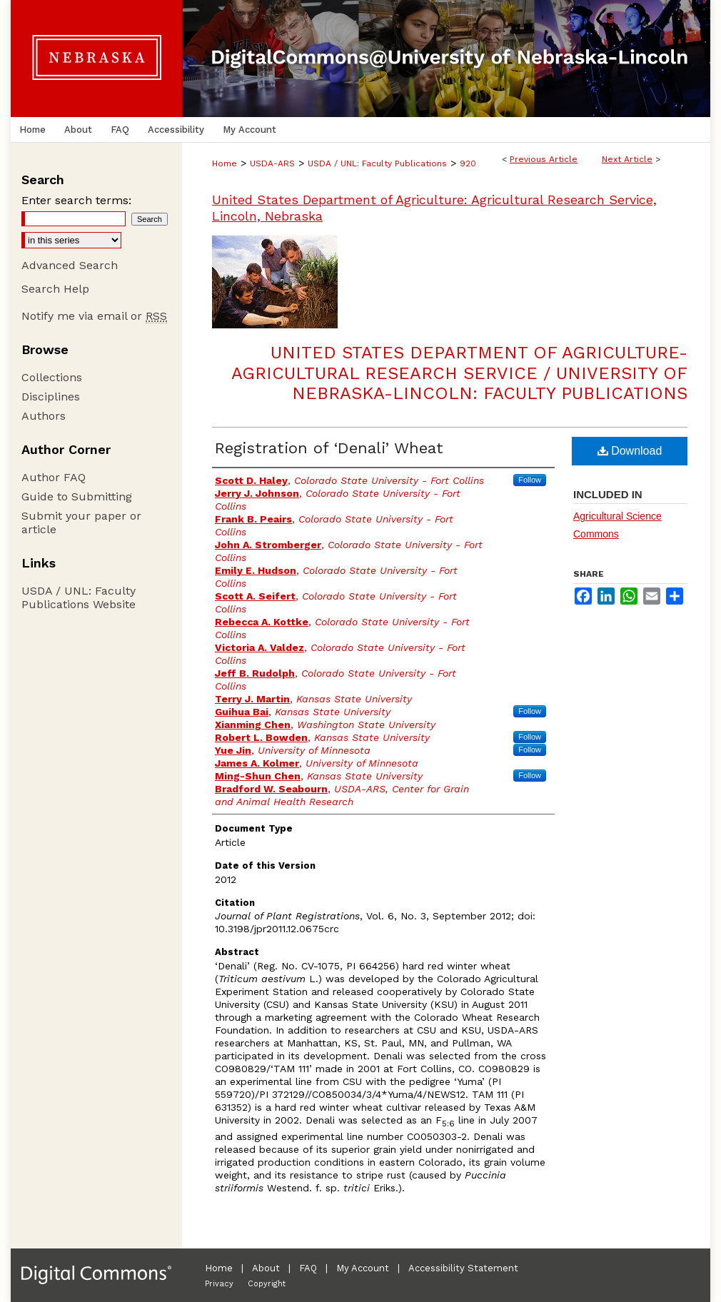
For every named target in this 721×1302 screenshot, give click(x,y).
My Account (362, 1268)
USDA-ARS (272, 163)
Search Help (55, 289)
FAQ (308, 1268)
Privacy (219, 1283)
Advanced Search (69, 265)
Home (224, 163)
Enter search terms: (76, 200)
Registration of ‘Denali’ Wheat (329, 448)
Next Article (627, 159)
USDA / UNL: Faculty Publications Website (78, 597)
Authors (43, 416)
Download (630, 451)
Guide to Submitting (76, 496)
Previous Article (544, 159)
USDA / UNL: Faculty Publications (377, 163)
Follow (529, 479)
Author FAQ (53, 477)
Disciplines (50, 396)
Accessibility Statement (463, 1268)
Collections (51, 377)
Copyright (267, 1283)
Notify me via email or (94, 316)
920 (468, 163)
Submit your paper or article (81, 522)
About (266, 1268)
